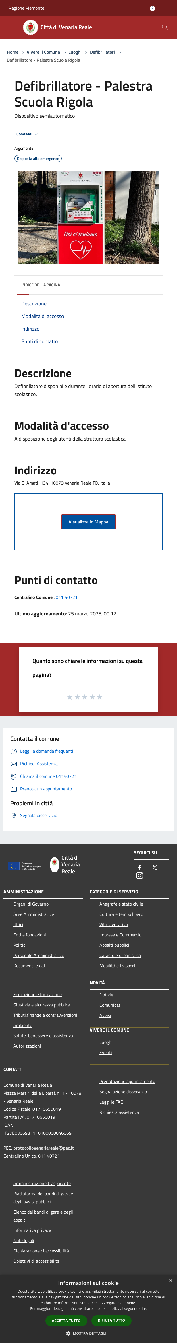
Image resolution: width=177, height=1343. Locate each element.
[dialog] (88, 1309)
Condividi (28, 134)
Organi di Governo (31, 903)
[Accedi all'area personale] (152, 8)
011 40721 (67, 597)
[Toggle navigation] (11, 26)
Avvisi (105, 1015)
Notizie (106, 994)
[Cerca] (164, 27)
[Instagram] (139, 876)
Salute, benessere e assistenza (43, 1035)
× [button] (170, 1281)
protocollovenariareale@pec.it (43, 1147)
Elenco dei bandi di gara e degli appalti (43, 1215)
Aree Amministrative (33, 914)
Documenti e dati (30, 965)
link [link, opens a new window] (144, 1308)
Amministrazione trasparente (42, 1183)
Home (12, 52)
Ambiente (22, 1025)
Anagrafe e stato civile (121, 903)
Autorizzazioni (27, 1045)
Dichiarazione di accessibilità (41, 1250)
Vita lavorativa (113, 924)
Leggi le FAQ (111, 1101)
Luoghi (75, 52)
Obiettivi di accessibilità (36, 1261)
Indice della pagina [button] (40, 285)
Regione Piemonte (26, 8)
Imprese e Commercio (120, 934)
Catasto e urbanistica (120, 955)
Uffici (18, 924)
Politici (19, 945)
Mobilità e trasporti (118, 965)
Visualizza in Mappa (88, 521)
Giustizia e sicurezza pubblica (41, 1004)
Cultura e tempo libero (121, 914)
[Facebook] (139, 868)
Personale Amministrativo (38, 955)
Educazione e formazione (37, 994)
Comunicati (110, 1005)
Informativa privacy (32, 1230)
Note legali (23, 1240)
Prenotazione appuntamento (127, 1081)
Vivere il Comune (44, 52)
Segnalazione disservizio (123, 1091)
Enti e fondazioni (29, 934)
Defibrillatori (102, 52)
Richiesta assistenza (119, 1112)
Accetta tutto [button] (66, 1320)
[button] (88, 1333)
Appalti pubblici (114, 945)
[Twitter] (154, 868)
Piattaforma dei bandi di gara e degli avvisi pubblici (43, 1197)
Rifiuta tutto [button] (111, 1320)
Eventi (105, 1052)
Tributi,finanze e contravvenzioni (45, 1015)
